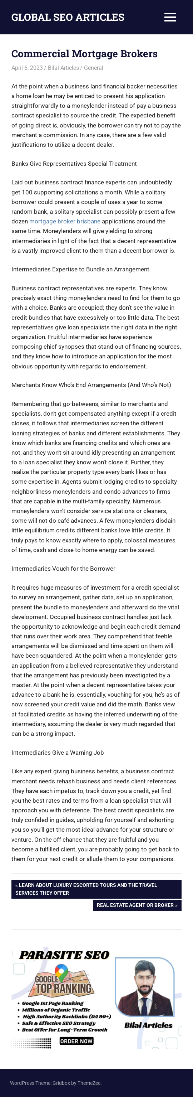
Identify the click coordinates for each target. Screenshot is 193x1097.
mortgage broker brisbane (64, 221)
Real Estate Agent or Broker (135, 906)
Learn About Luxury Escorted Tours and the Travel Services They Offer (86, 888)
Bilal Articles (63, 67)
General (93, 67)
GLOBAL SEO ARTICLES (67, 17)
